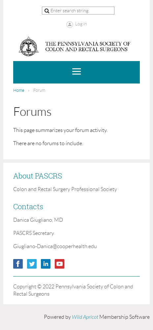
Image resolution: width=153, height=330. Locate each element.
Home (18, 90)
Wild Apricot (85, 317)
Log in (81, 23)
